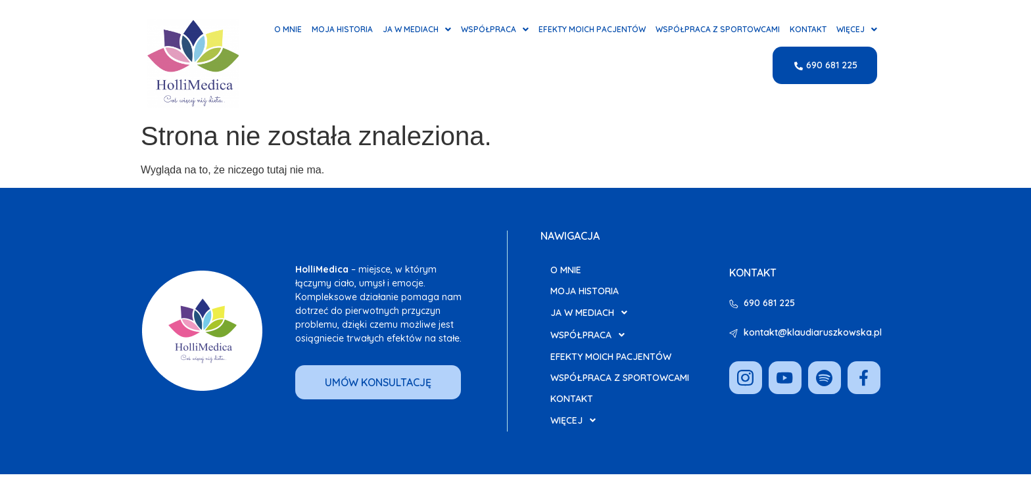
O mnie (288, 29)
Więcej (856, 29)
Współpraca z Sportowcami (718, 29)
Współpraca (495, 29)
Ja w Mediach (417, 29)
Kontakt (808, 29)
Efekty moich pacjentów (592, 29)
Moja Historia (342, 29)
